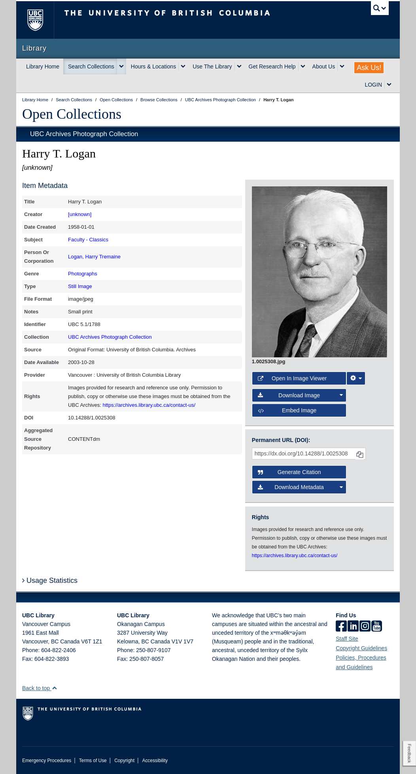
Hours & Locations (153, 66)
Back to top (39, 688)
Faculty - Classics (88, 240)
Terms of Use (93, 760)
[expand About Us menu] (342, 66)
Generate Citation (289, 472)
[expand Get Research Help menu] (303, 66)
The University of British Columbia (41, 20)
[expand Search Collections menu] (121, 66)
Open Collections (71, 114)
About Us (323, 66)
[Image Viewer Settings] (355, 378)
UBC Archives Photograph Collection (84, 134)
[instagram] (365, 627)
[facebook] (341, 627)
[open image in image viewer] (319, 271)
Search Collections (91, 66)
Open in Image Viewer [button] (292, 378)
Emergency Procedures (46, 760)
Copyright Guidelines (361, 648)
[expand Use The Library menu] (239, 66)
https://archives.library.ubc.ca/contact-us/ (149, 405)
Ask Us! (369, 68)
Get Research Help (272, 66)
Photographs (82, 274)
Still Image (80, 286)
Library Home (42, 66)
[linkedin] (353, 627)
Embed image (287, 410)
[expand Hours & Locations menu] (183, 66)
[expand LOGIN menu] (389, 84)
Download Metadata (300, 487)
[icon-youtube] (376, 627)
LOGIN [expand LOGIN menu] (373, 85)
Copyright (124, 760)
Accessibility (155, 760)
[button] (54, 688)
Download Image (300, 395)
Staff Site (347, 639)
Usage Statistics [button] (50, 580)
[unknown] (79, 214)
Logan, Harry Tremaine (94, 257)
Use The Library (212, 66)
